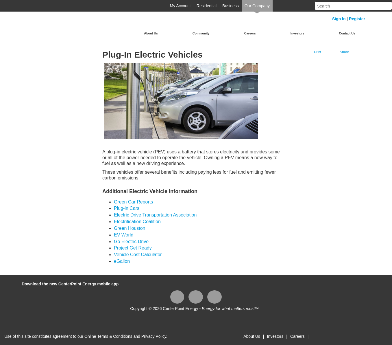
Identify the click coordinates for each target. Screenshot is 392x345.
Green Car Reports (133, 201)
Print (317, 52)
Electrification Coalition (137, 221)
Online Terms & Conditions (108, 336)
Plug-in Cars (126, 208)
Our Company (257, 5)
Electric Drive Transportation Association (155, 214)
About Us (151, 33)
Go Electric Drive (131, 241)
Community (201, 33)
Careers (250, 33)
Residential (207, 5)
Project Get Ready (133, 247)
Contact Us (347, 33)
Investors (297, 33)
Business (230, 5)
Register (357, 18)
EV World (123, 234)
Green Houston (129, 228)
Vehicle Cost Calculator (138, 254)
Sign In (339, 18)
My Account (180, 5)
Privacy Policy (153, 336)
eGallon (122, 261)
